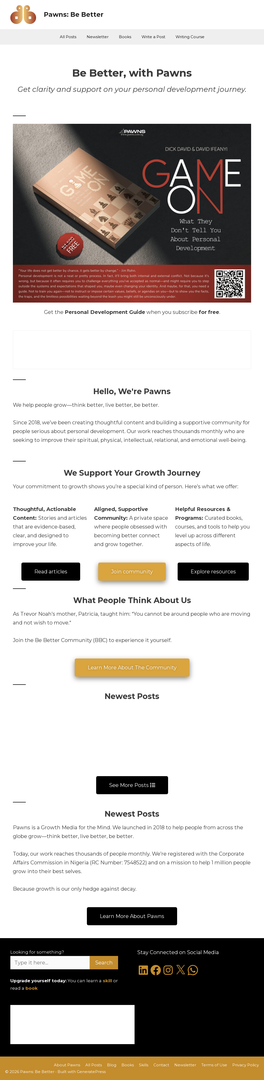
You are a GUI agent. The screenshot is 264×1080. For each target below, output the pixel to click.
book (32, 988)
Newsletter (98, 36)
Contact (161, 1064)
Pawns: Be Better (73, 14)
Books (125, 36)
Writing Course (190, 36)
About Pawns (67, 1064)
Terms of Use (214, 1064)
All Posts (68, 36)
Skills (143, 1064)
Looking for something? (37, 952)
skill (107, 980)
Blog (111, 1064)
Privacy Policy (245, 1064)
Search (104, 963)
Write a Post (153, 36)
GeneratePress (91, 1071)
